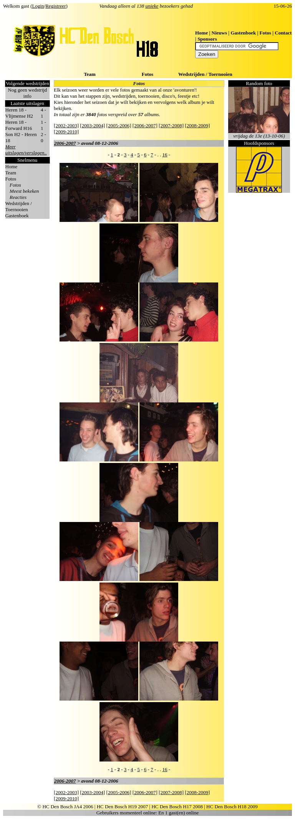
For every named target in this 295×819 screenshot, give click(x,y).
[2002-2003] (66, 125)
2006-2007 (65, 143)
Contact (283, 33)
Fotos (265, 33)
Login (38, 6)
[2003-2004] (92, 125)
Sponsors (207, 39)
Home (201, 33)
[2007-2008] (171, 125)
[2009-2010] (66, 132)
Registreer (55, 6)
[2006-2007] (145, 125)
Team (90, 74)
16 (164, 155)
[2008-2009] (197, 125)
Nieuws (219, 33)
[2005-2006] (118, 125)
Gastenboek (243, 33)
